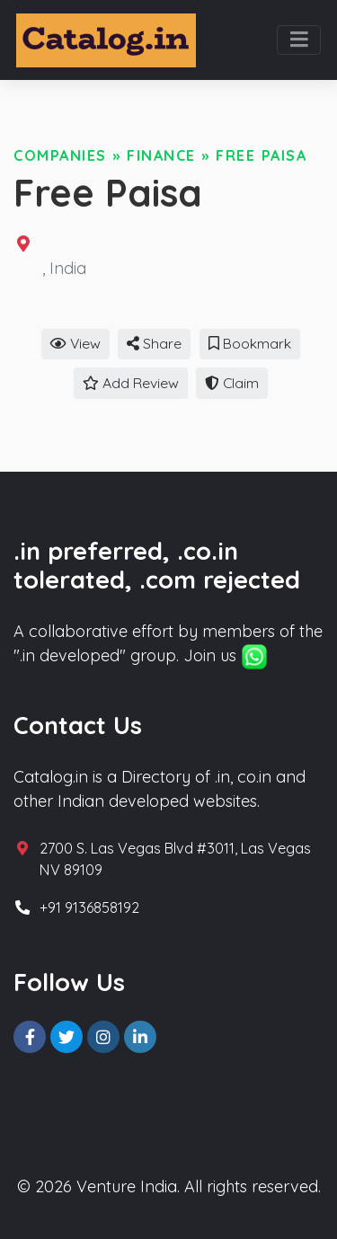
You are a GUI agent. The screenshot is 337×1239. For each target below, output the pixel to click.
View (75, 343)
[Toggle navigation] (299, 40)
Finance (161, 155)
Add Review (131, 383)
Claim (232, 383)
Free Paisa (261, 155)
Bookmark (249, 343)
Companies (60, 155)
